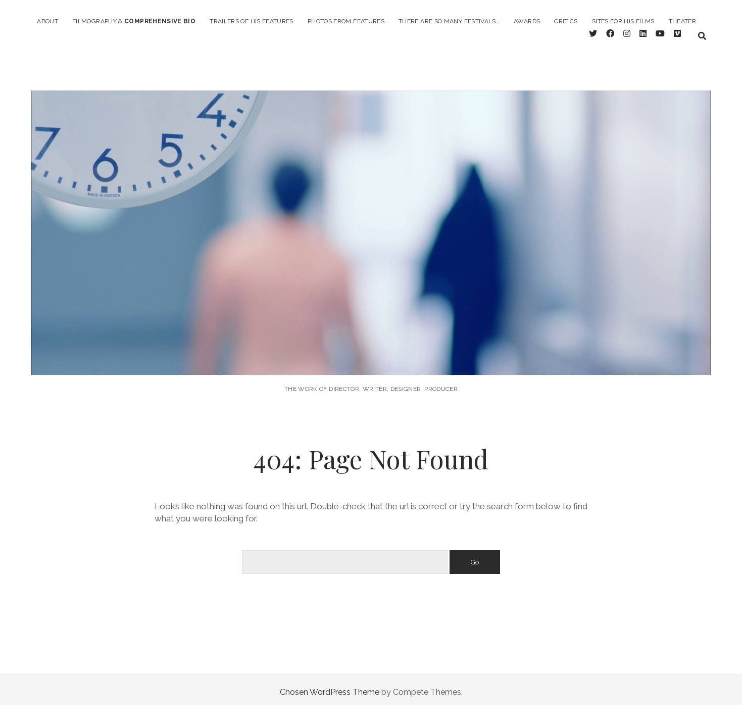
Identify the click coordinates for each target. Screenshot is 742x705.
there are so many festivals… (449, 21)
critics (566, 21)
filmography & (133, 21)
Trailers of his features (251, 21)
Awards (527, 21)
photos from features (346, 21)
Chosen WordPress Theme (329, 686)
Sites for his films (623, 21)
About (47, 21)
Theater (683, 21)
